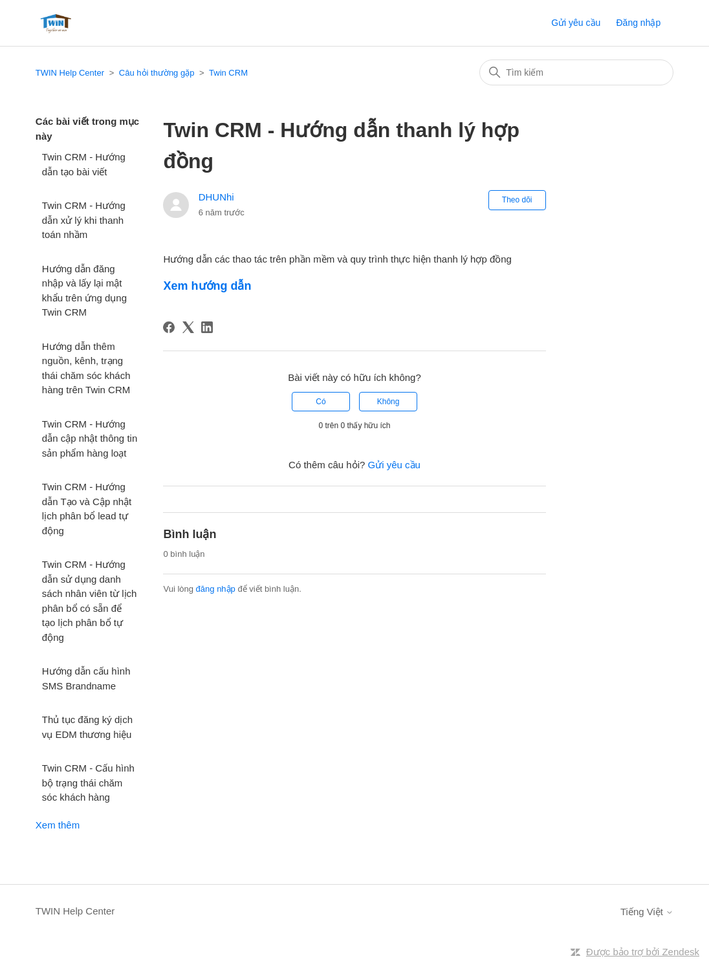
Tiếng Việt (646, 911)
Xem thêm (58, 824)
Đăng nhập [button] (638, 22)
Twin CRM (228, 73)
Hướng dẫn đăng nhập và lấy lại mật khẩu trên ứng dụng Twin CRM (84, 290)
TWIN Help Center (70, 73)
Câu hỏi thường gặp (157, 73)
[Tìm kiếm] (576, 72)
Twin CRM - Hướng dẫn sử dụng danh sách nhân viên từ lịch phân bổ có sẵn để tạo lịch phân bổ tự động (89, 601)
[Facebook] (169, 327)
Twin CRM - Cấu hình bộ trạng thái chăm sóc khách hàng (88, 783)
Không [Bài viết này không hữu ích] (388, 401)
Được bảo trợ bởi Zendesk (642, 951)
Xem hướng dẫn (207, 285)
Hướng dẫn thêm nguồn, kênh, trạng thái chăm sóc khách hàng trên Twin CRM (86, 368)
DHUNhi (216, 196)
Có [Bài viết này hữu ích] (320, 401)
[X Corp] (188, 327)
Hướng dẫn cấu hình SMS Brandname (86, 678)
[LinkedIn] (207, 327)
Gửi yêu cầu (575, 22)
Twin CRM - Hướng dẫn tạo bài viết (83, 164)
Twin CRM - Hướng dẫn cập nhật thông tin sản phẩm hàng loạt (89, 438)
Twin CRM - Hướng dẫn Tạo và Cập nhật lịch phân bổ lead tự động (86, 508)
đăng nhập (215, 589)
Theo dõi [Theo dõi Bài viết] (517, 199)
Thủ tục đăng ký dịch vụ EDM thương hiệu (87, 727)
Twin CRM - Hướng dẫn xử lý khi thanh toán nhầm (83, 220)
